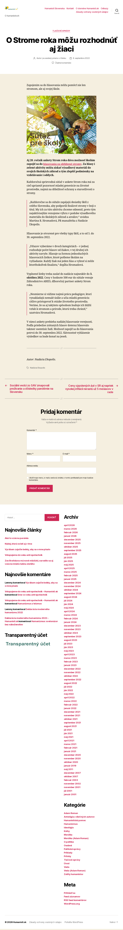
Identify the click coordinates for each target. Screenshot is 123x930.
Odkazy (104, 9)
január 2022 (70, 709)
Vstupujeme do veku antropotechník (23, 556)
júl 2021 (68, 731)
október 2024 (71, 591)
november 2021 (72, 716)
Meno (30, 455)
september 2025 (72, 551)
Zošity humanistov (73, 875)
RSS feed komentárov (75, 901)
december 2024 (72, 583)
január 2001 (70, 795)
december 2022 (72, 670)
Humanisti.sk (20, 923)
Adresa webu (32, 467)
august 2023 (70, 641)
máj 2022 (69, 695)
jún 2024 (68, 605)
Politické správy (72, 850)
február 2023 (71, 662)
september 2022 (72, 680)
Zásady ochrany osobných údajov (92, 12)
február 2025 (71, 576)
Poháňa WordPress (74, 923)
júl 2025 (68, 558)
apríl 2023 (69, 655)
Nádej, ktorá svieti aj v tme (18, 545)
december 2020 (72, 756)
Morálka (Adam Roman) (76, 839)
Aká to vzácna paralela (16, 539)
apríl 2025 (69, 569)
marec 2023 (70, 659)
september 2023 (72, 637)
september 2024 (72, 594)
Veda (66, 868)
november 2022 (72, 673)
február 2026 (71, 533)
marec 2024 (70, 616)
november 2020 (72, 759)
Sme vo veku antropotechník (32, 596)
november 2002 (72, 784)
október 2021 (71, 720)
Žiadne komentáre (63, 64)
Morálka (68, 836)
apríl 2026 (69, 526)
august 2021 (70, 727)
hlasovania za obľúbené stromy (63, 165)
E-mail (66, 455)
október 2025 (71, 548)
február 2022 (71, 705)
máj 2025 (69, 566)
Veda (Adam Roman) (74, 871)
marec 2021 (70, 745)
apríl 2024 (69, 612)
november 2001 (72, 788)
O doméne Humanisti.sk (87, 9)
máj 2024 (69, 609)
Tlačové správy (62, 32)
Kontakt (70, 9)
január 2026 (70, 537)
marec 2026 (70, 530)
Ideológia (69, 828)
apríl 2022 (69, 698)
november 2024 (72, 587)
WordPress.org (72, 905)
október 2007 (71, 777)
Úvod (66, 864)
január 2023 (70, 666)
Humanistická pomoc (75, 821)
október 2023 (71, 634)
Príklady (68, 853)
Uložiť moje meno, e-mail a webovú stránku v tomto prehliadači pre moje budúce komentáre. (61, 480)
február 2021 (70, 749)
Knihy (67, 832)
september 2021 (72, 723)
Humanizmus (70, 825)
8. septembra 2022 (81, 59)
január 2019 (70, 767)
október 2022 (71, 677)
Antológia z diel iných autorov (79, 818)
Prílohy (67, 857)
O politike (69, 843)
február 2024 (71, 619)
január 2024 (70, 623)
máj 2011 (68, 770)
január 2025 (70, 580)
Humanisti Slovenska (55, 9)
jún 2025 (68, 562)
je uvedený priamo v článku (54, 59)
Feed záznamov (72, 897)
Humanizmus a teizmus (30, 605)
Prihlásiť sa (69, 894)
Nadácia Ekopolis (37, 368)
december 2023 (72, 627)
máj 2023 (69, 652)
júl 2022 (68, 688)
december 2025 (72, 540)
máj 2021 (68, 738)
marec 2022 (70, 702)
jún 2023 (68, 648)
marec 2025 (70, 573)
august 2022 (70, 684)
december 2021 (72, 713)
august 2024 (70, 598)
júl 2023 (68, 644)
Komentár (32, 431)
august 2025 (70, 555)
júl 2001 (68, 792)
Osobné (68, 846)
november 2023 (72, 630)
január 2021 (70, 752)
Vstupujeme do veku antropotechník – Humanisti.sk (31, 592)
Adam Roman (71, 814)
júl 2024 (68, 601)
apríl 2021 (69, 741)
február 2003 (71, 781)
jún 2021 (68, 734)
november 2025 (72, 544)
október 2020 (71, 763)
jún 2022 (68, 691)
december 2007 (72, 774)
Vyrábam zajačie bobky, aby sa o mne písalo (27, 550)
